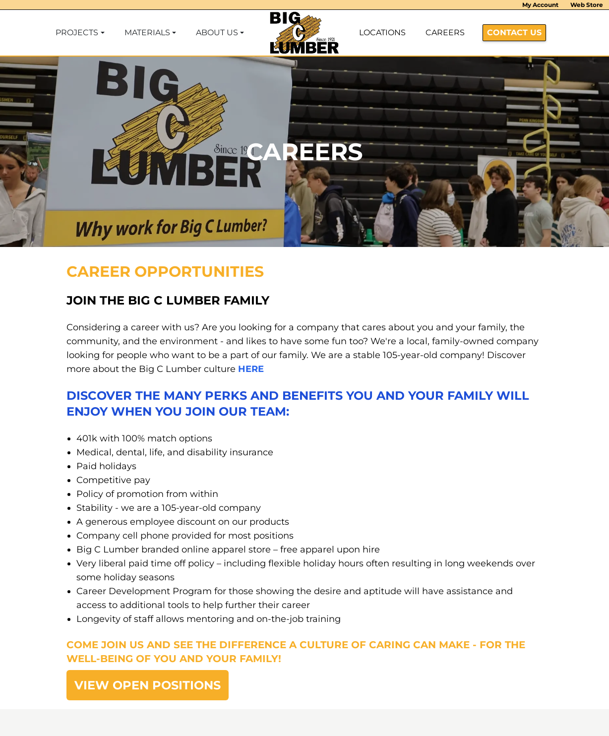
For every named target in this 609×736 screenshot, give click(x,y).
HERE (251, 369)
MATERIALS (147, 32)
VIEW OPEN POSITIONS (147, 685)
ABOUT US (217, 32)
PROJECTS (77, 32)
